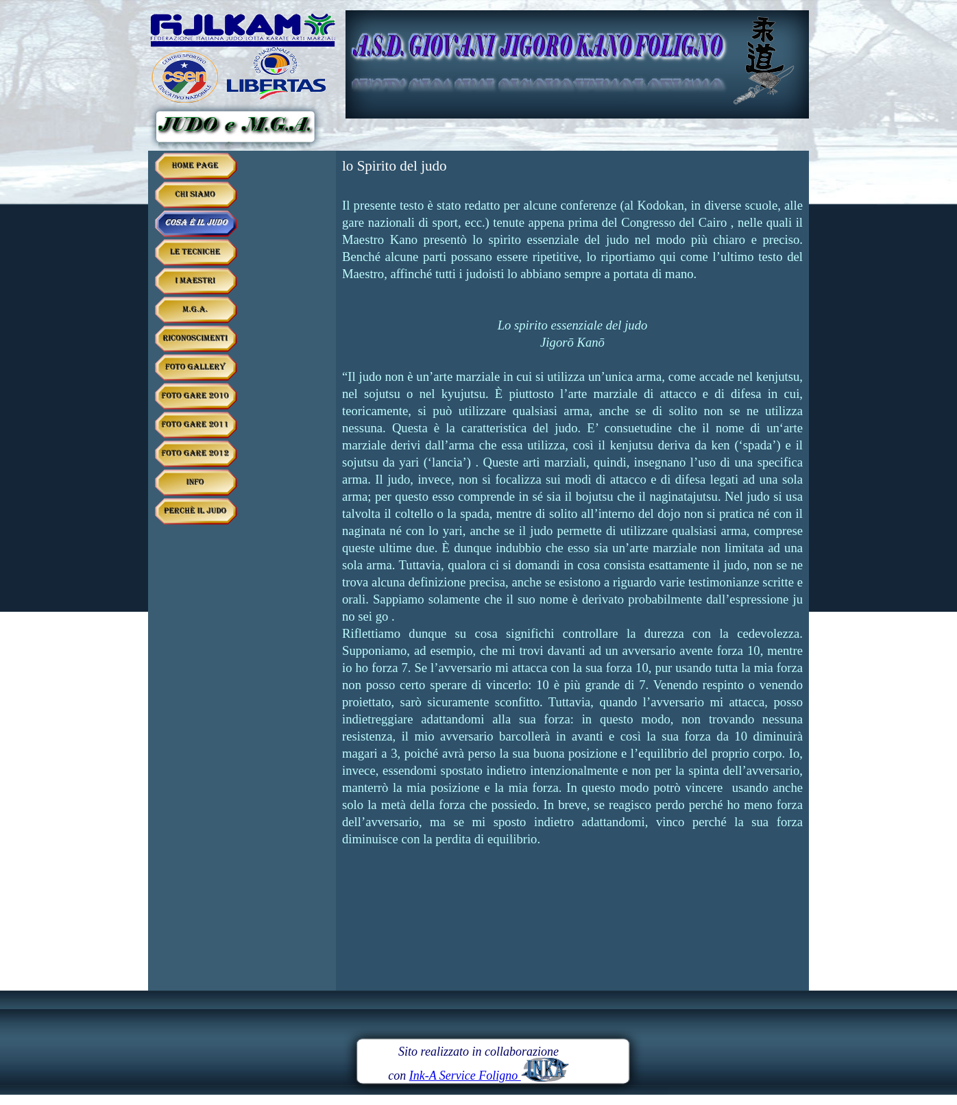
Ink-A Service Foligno (489, 1075)
